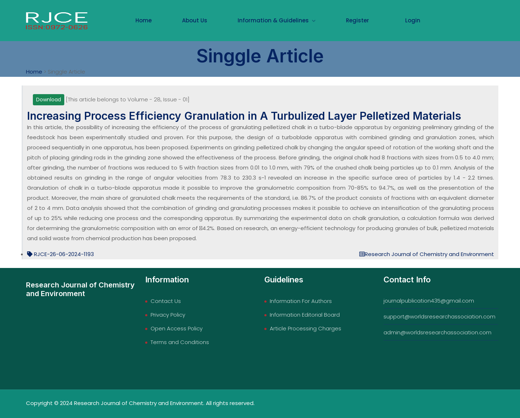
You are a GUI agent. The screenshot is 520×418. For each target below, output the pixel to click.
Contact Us (166, 301)
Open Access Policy (177, 328)
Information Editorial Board (305, 314)
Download (48, 99)
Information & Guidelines (277, 20)
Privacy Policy (168, 314)
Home (143, 20)
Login (412, 20)
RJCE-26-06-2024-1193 (60, 254)
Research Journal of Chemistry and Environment (426, 254)
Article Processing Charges (305, 328)
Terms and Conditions (180, 342)
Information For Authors (301, 301)
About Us (194, 20)
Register (357, 20)
